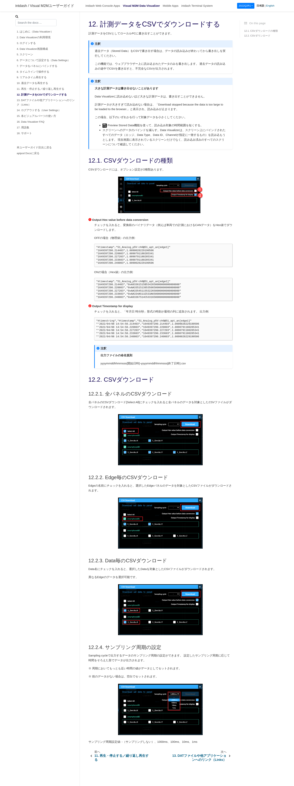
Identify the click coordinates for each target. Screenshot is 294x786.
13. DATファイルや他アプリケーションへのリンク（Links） (46, 102)
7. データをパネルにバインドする (37, 66)
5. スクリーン (25, 54)
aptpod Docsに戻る (28, 153)
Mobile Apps (170, 5)
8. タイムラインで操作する (33, 71)
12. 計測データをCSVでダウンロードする (42, 94)
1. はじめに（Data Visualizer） (35, 31)
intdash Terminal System (197, 5)
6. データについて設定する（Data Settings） (43, 60)
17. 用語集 (23, 127)
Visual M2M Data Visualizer (141, 5)
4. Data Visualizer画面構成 (32, 48)
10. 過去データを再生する (32, 83)
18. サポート (24, 133)
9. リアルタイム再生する (32, 77)
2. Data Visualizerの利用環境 (34, 37)
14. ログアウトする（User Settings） (39, 110)
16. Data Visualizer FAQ (30, 121)
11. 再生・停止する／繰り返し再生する (40, 88)
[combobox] (36, 22)
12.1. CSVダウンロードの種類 (261, 30)
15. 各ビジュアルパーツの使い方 (36, 116)
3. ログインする (26, 43)
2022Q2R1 (245, 5)
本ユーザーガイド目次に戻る (34, 147)
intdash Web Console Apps (103, 5)
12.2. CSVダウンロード (257, 35)
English (270, 5)
